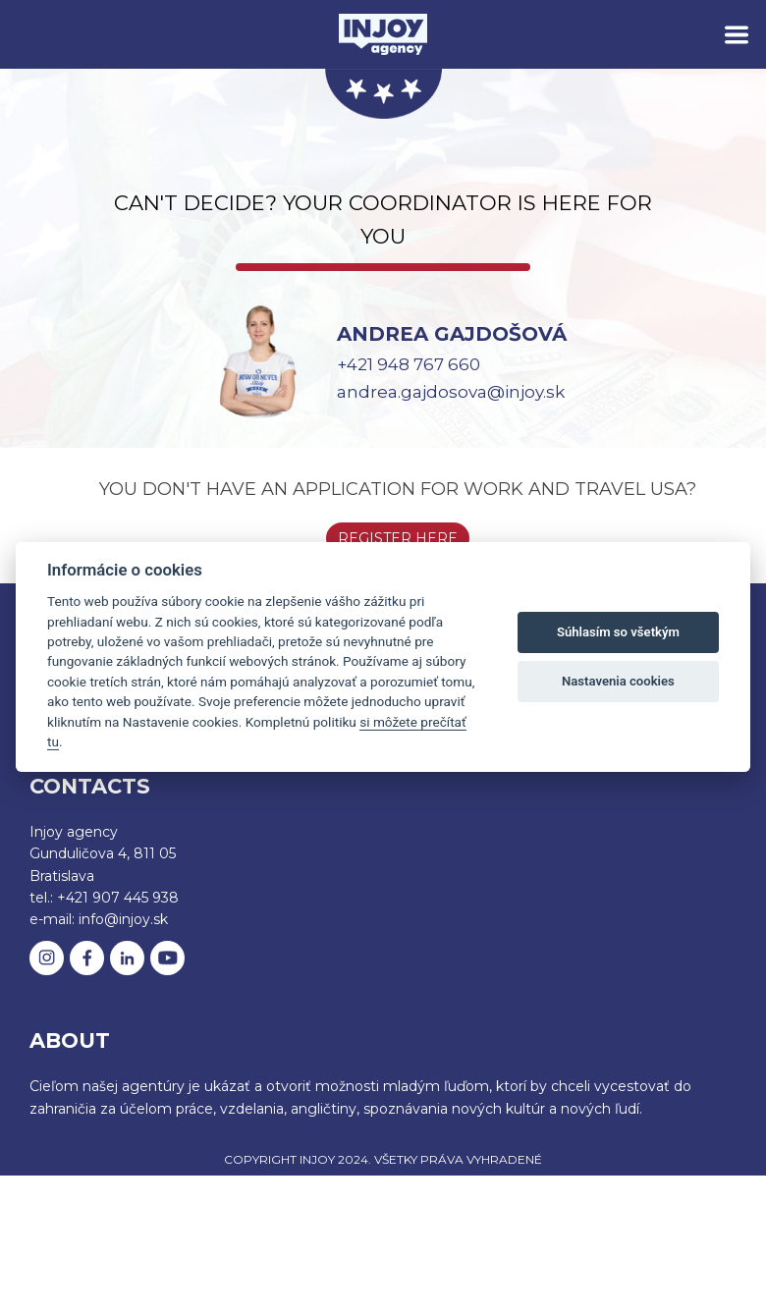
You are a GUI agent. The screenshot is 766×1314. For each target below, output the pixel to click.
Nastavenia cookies (618, 681)
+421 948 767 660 (408, 364)
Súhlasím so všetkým (618, 632)
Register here (398, 538)
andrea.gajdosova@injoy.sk (451, 392)
